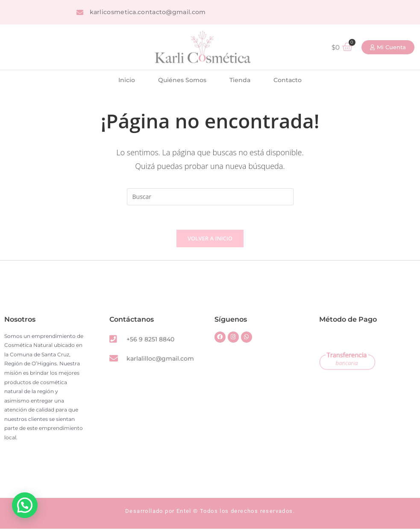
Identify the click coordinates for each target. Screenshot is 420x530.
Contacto (287, 80)
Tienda (239, 80)
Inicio (126, 80)
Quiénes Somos (182, 80)
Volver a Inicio (210, 239)
